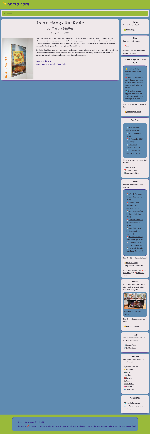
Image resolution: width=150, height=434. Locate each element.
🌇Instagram (128, 378)
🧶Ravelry (128, 387)
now (127, 46)
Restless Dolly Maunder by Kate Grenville (132, 205)
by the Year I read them (134, 266)
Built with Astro (35, 426)
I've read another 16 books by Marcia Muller (51, 64)
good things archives (133, 112)
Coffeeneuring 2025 (136, 139)
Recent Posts (131, 167)
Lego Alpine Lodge (130, 311)
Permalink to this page (43, 61)
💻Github (127, 375)
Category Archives (132, 173)
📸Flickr (127, 372)
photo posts (136, 284)
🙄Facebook (128, 369)
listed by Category (132, 326)
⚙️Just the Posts (130, 345)
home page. (130, 30)
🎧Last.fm (128, 381)
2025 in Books (134, 133)
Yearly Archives (131, 170)
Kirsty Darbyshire (27, 422)
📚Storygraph (129, 389)
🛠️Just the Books (130, 348)
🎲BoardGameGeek (131, 367)
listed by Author (131, 263)
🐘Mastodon (129, 384)
